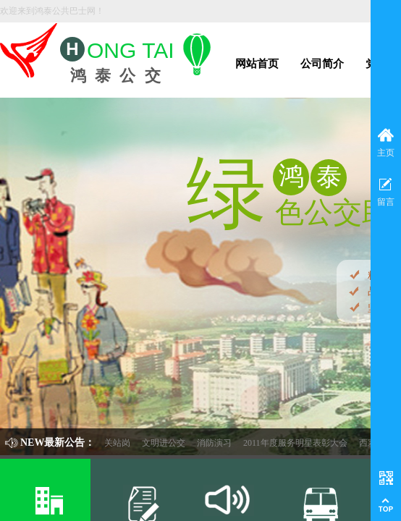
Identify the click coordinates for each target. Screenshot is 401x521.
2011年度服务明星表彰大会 (304, 443)
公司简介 (322, 63)
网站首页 (257, 63)
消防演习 (223, 443)
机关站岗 (121, 443)
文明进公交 (172, 443)
